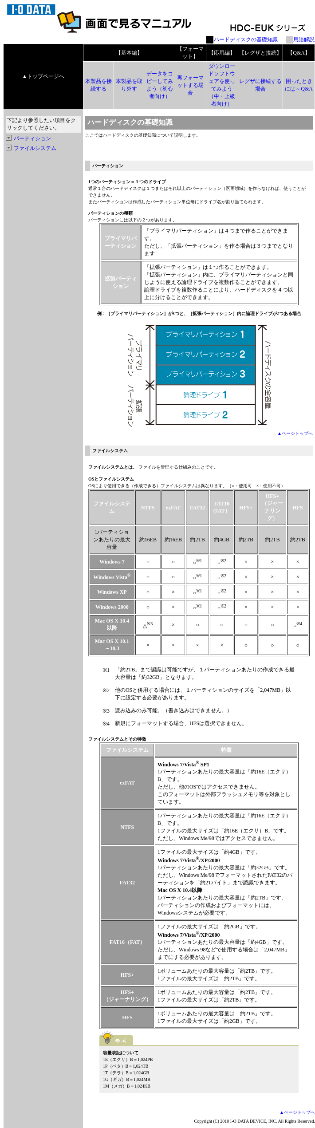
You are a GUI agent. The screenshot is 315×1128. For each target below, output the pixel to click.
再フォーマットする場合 (190, 85)
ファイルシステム (35, 148)
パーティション (32, 138)
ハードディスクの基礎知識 (246, 39)
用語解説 (304, 39)
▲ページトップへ (295, 433)
